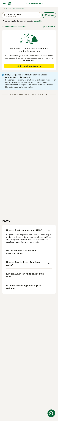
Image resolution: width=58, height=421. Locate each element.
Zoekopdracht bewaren (13, 26)
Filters (49, 15)
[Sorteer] (49, 26)
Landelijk (38, 21)
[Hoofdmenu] (4, 3)
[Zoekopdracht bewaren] (51, 413)
